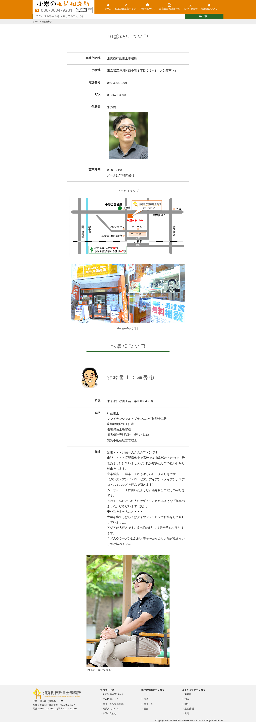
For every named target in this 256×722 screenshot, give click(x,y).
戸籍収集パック (109, 699)
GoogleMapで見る (128, 328)
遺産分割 (146, 704)
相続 (144, 699)
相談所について (109, 708)
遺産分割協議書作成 (112, 704)
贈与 (185, 704)
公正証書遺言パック (112, 694)
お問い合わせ (108, 713)
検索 (204, 16)
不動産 (186, 694)
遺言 (144, 708)
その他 (145, 694)
